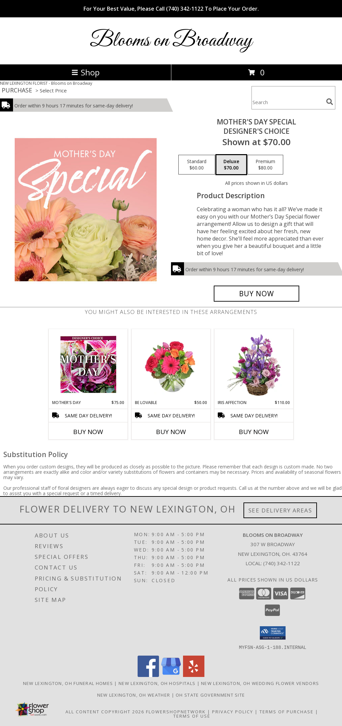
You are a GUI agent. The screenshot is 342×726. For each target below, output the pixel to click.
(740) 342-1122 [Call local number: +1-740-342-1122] (281, 563)
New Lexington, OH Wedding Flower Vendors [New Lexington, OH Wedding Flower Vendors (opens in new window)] (260, 683)
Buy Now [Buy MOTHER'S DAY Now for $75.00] (88, 431)
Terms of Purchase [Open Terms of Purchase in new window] (287, 711)
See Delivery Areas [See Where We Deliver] (280, 510)
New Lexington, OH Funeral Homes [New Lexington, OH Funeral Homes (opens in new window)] (68, 683)
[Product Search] (287, 102)
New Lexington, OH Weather (133, 695)
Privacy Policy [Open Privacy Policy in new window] (232, 711)
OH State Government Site (210, 695)
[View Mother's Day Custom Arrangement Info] (88, 364)
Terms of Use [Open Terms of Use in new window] (191, 716)
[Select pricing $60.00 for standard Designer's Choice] (197, 164)
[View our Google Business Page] (171, 675)
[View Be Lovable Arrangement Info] (171, 364)
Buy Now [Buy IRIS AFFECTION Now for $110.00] (254, 431)
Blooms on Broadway (171, 40)
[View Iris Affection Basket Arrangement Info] (254, 364)
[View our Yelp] (193, 675)
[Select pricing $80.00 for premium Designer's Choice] (265, 164)
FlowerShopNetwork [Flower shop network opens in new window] (176, 711)
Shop (85, 72)
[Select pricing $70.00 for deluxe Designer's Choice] (231, 164)
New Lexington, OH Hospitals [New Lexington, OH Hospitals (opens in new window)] (157, 683)
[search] (329, 101)
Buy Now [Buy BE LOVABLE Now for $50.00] (171, 431)
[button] (273, 633)
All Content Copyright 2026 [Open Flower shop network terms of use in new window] (104, 711)
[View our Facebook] (148, 675)
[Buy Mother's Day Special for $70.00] (256, 294)
